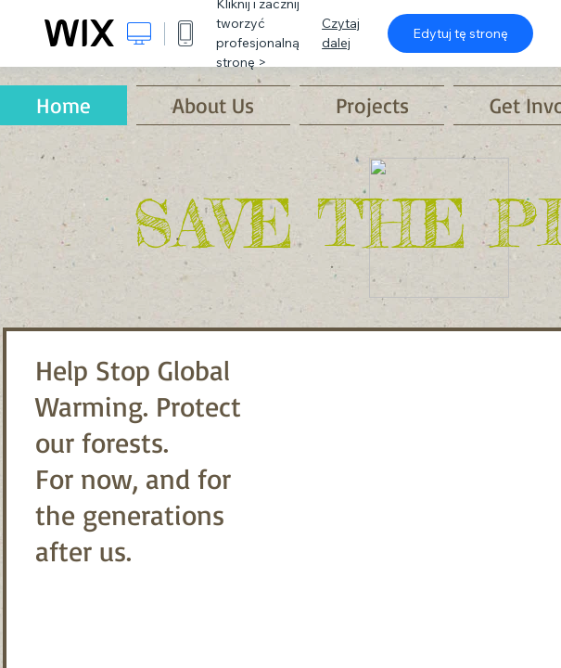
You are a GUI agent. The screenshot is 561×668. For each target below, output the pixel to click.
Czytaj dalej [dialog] (341, 33)
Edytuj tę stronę (460, 33)
